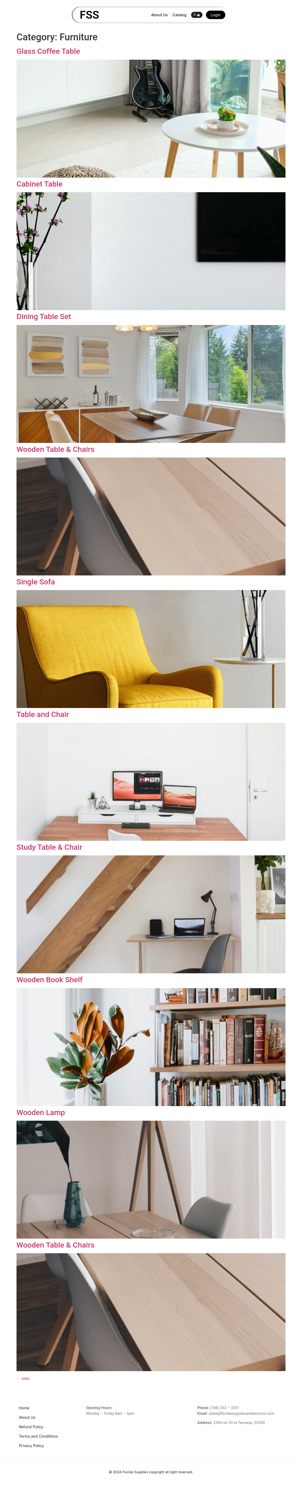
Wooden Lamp (41, 1112)
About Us (159, 14)
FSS (89, 14)
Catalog (179, 14)
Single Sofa (36, 581)
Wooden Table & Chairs (55, 449)
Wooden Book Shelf (50, 979)
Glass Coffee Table (48, 51)
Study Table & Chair (49, 847)
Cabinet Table (40, 183)
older (23, 1378)
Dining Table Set (44, 316)
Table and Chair (43, 714)
